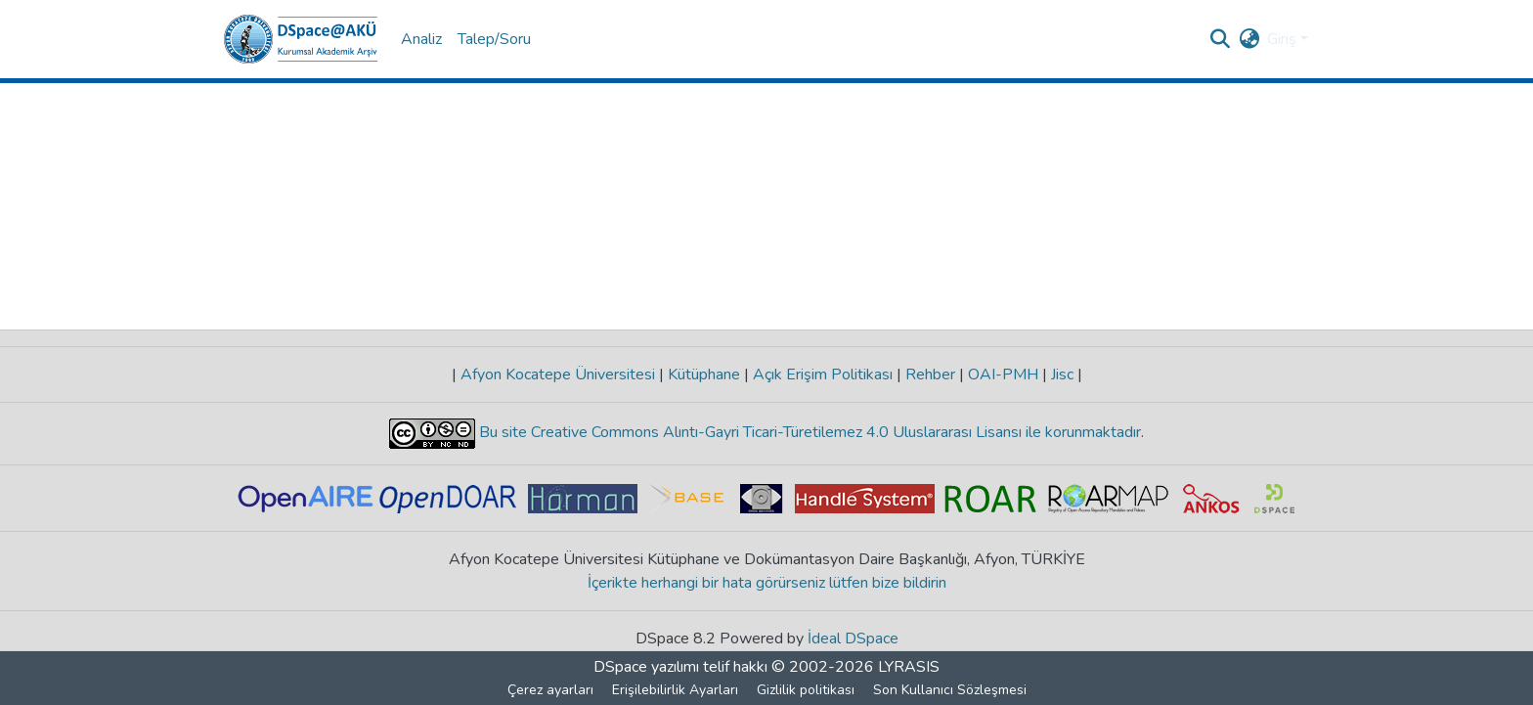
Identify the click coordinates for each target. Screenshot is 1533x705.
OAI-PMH (1003, 374)
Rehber (930, 374)
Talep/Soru (494, 39)
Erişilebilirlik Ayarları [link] (675, 690)
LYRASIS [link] (909, 667)
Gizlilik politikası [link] (805, 690)
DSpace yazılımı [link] (646, 667)
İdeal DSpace (853, 638)
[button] (300, 39)
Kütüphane (704, 374)
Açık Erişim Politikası (823, 374)
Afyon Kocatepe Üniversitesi (558, 374)
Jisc (1062, 374)
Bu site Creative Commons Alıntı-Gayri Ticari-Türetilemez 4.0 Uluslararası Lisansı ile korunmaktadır (808, 432)
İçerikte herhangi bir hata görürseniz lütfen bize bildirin (767, 583)
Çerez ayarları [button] (550, 690)
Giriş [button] (1283, 39)
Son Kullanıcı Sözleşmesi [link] (950, 690)
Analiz (421, 39)
